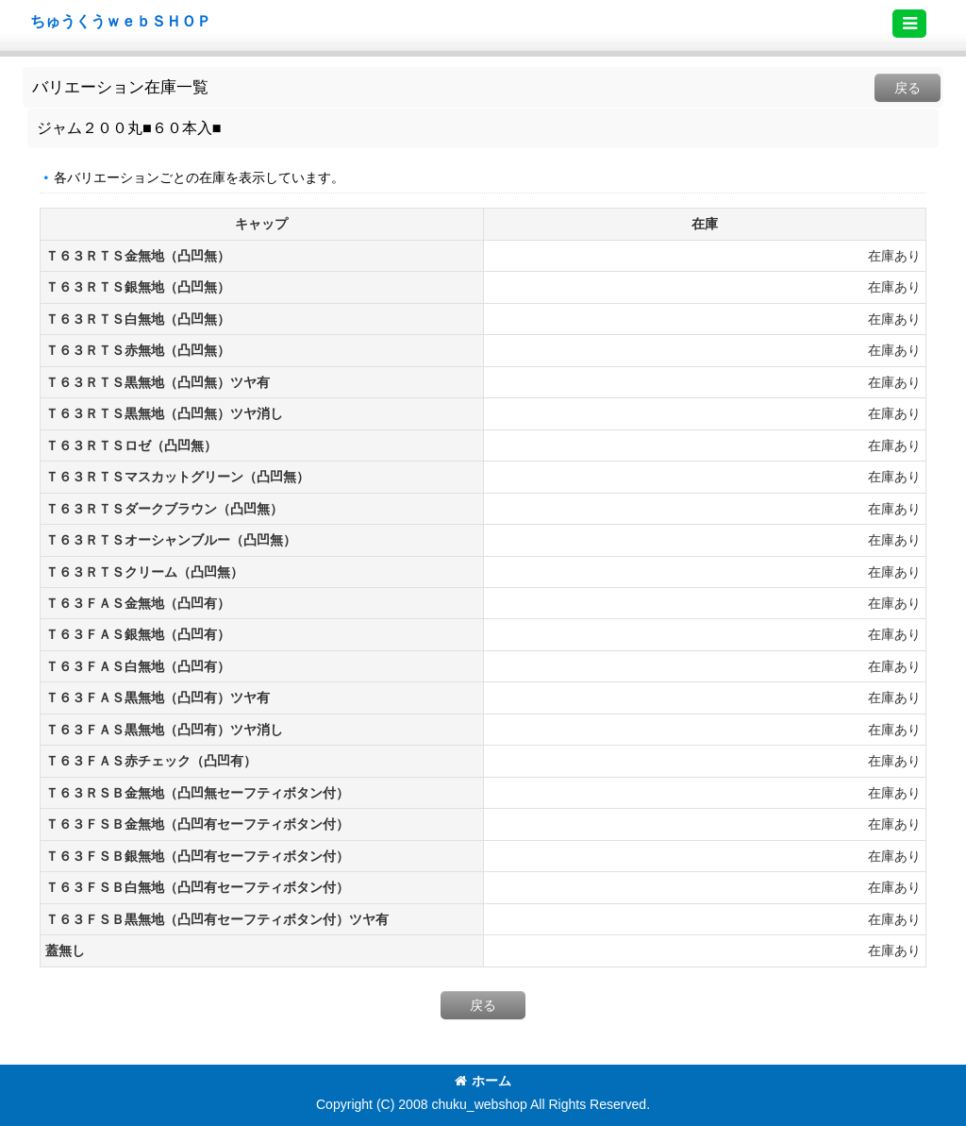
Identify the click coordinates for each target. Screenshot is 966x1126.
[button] (909, 23)
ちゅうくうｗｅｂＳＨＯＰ (120, 20)
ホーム (483, 1080)
